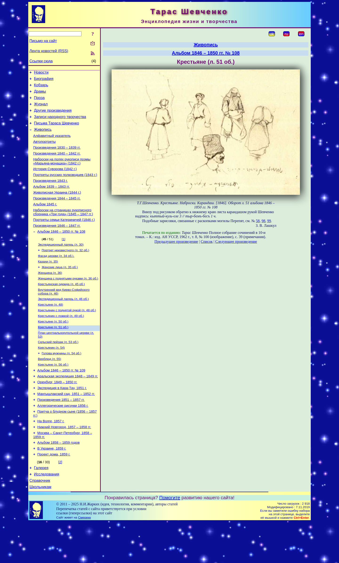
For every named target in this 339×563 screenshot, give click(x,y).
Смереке (84, 558)
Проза (39, 101)
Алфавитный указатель (52, 143)
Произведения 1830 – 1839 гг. (57, 157)
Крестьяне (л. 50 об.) (53, 346)
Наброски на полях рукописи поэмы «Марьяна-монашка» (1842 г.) (61, 172)
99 (269, 221)
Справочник (39, 521)
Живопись (43, 137)
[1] (63, 257)
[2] (60, 500)
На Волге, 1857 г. (51, 456)
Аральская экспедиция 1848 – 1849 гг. (67, 406)
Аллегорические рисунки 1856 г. (63, 439)
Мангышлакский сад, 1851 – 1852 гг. (66, 425)
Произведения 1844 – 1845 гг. (57, 213)
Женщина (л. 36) (50, 294)
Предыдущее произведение (176, 242)
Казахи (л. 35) (48, 281)
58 (258, 221)
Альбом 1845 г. (45, 220)
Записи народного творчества (60, 122)
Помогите (169, 538)
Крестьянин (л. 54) (51, 374)
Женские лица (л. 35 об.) (60, 288)
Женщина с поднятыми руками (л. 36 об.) (68, 300)
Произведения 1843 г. (50, 193)
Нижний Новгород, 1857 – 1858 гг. (64, 462)
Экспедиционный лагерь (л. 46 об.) (63, 322)
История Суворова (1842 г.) (55, 180)
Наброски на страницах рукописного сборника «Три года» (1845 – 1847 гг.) (63, 228)
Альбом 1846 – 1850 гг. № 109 (61, 399)
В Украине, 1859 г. (51, 486)
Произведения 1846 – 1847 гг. (57, 243)
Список (207, 242)
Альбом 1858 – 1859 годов (58, 479)
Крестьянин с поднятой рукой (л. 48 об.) (67, 334)
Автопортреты (44, 150)
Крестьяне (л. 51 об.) (53, 352)
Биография (43, 80)
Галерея (41, 507)
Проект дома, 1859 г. (53, 492)
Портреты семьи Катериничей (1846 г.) (64, 237)
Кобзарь (41, 87)
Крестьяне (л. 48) (50, 328)
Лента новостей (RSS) (48, 51)
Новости (41, 73)
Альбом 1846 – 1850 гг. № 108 (61, 250)
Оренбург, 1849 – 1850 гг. (57, 412)
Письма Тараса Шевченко (56, 130)
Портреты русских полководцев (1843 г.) (65, 187)
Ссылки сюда (41, 61)
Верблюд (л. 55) (49, 386)
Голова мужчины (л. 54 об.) (61, 380)
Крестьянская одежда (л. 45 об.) (61, 306)
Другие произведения (53, 115)
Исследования (46, 514)
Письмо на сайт (43, 41)
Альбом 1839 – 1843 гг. (51, 200)
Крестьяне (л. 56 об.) (53, 393)
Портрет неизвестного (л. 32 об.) (65, 269)
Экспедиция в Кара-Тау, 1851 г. (62, 419)
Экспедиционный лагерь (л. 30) (61, 263)
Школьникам (40, 528)
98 (263, 221)
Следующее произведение (236, 242)
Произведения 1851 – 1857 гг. (61, 432)
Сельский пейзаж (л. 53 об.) (58, 368)
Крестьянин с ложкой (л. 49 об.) (61, 340)
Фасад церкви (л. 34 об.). (56, 275)
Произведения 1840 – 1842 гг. (57, 163)
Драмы (40, 94)
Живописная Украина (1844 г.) (57, 206)
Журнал (41, 108)
